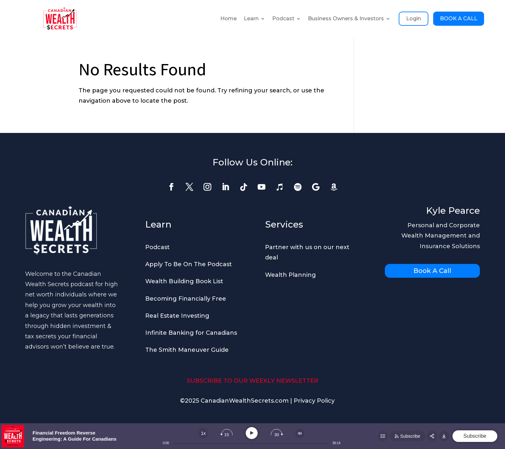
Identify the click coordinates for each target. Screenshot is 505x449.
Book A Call (432, 271)
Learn (251, 18)
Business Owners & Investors (346, 18)
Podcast (283, 18)
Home (228, 18)
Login (413, 18)
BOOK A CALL (458, 18)
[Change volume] (299, 433)
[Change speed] (203, 433)
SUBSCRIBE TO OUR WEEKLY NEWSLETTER (252, 380)
